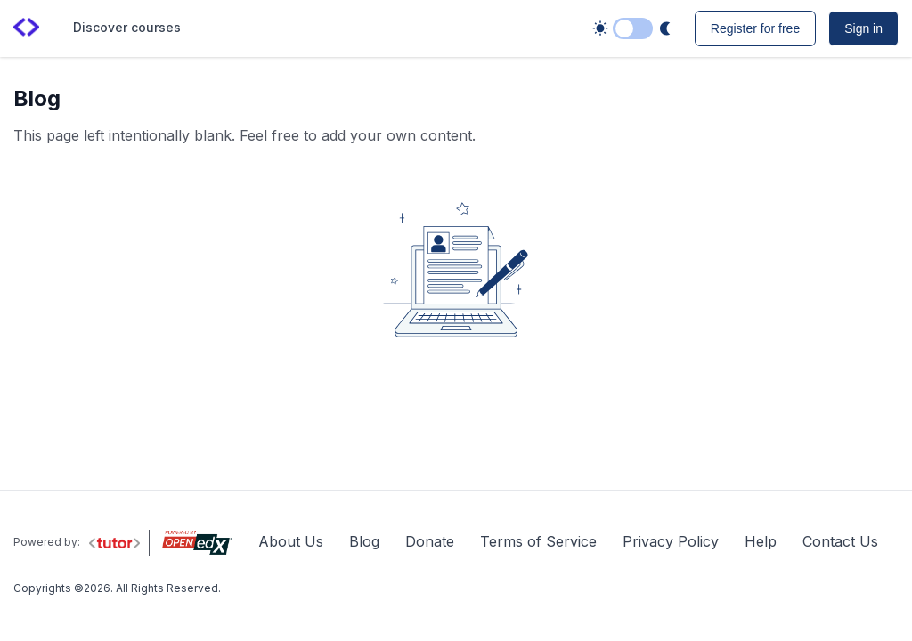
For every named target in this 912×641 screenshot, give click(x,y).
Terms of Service (538, 541)
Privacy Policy (671, 541)
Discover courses (127, 27)
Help (761, 541)
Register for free (755, 28)
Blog (364, 541)
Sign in (863, 28)
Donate (429, 541)
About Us (290, 541)
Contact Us (840, 541)
